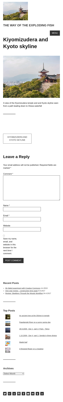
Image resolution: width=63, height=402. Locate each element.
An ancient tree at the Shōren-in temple (34, 316)
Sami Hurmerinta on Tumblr (37, 393)
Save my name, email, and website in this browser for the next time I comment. (10, 246)
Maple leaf (23, 342)
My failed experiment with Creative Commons (22, 288)
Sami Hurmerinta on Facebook (23, 393)
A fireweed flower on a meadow (31, 349)
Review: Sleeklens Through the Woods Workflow (24, 293)
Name (6, 205)
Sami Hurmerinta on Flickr (32, 393)
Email (6, 216)
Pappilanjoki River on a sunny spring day (35, 322)
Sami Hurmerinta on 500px (14, 393)
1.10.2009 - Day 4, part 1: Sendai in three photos (38, 336)
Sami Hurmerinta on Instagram (19, 393)
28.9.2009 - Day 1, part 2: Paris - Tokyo (34, 329)
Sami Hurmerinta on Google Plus (9, 393)
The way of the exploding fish (28, 25)
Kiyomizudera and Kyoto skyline (17, 138)
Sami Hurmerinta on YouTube (28, 393)
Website (6, 226)
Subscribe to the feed (42, 393)
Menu (55, 33)
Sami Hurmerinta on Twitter (5, 393)
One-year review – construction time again (21, 291)
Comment (8, 174)
